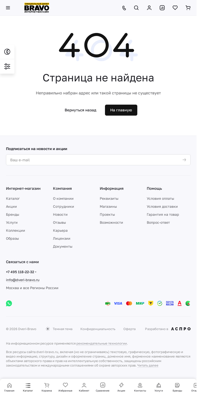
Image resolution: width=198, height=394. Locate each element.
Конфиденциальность (97, 329)
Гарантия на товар (163, 214)
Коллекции (15, 230)
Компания (62, 188)
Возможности (111, 222)
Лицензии (61, 238)
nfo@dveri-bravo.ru (23, 280)
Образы (12, 238)
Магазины (108, 206)
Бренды (12, 214)
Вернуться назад (80, 110)
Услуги (12, 222)
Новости (60, 214)
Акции (11, 206)
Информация (112, 188)
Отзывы (59, 222)
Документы (62, 246)
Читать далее (147, 365)
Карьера (60, 230)
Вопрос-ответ (158, 222)
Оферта (129, 329)
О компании (63, 198)
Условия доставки (162, 206)
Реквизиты (109, 198)
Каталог (13, 198)
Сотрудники (63, 206)
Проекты (107, 214)
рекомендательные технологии (101, 343)
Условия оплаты (160, 198)
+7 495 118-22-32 (20, 272)
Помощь (154, 188)
